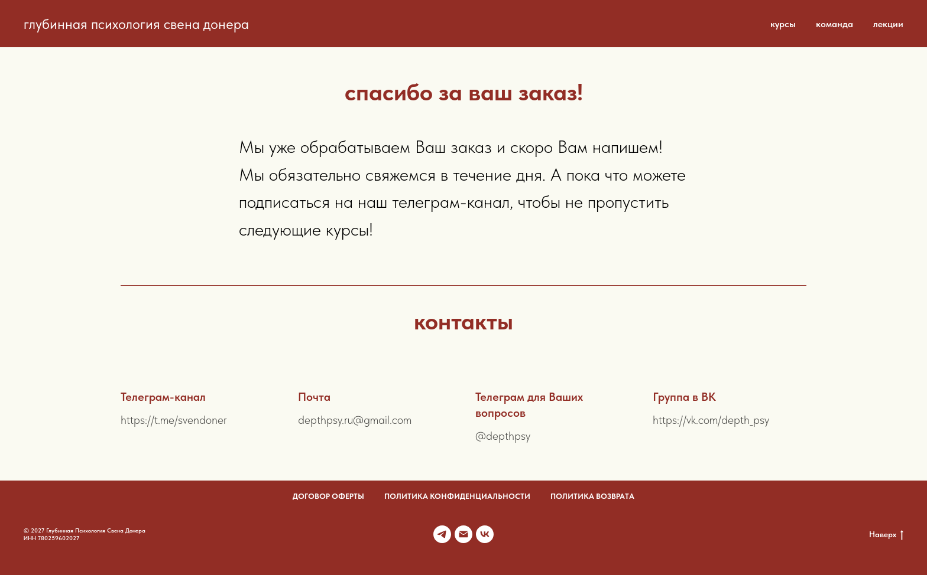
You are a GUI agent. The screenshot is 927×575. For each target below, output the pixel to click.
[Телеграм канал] (442, 534)
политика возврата (592, 496)
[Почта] (463, 534)
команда (834, 24)
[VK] (485, 534)
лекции (888, 24)
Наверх (886, 535)
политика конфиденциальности (457, 496)
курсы (783, 24)
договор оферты (328, 496)
